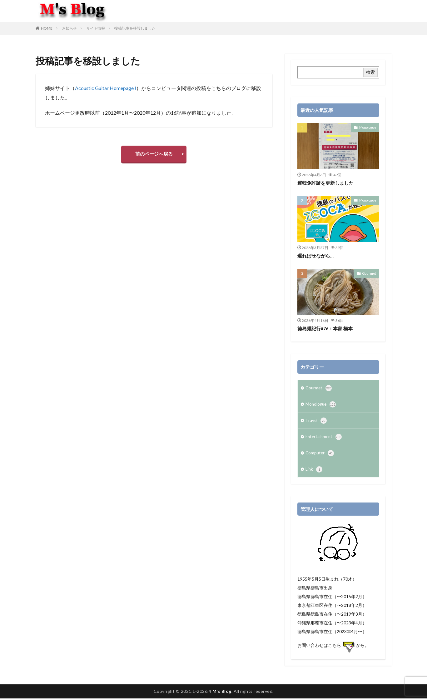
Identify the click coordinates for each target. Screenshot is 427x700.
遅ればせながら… (315, 255)
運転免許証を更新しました (325, 183)
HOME (46, 28)
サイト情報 (95, 28)
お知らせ (69, 28)
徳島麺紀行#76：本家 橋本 (325, 328)
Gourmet (369, 273)
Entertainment (324, 438)
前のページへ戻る (154, 154)
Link (314, 471)
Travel (316, 421)
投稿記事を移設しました (135, 28)
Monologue (368, 127)
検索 (370, 72)
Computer (320, 454)
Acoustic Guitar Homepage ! (105, 88)
